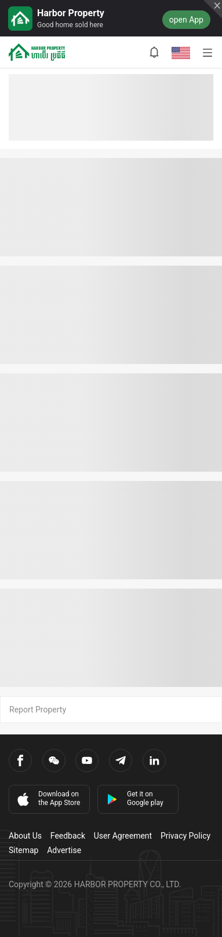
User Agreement (123, 835)
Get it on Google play (135, 798)
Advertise (64, 850)
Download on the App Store (47, 798)
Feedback (67, 835)
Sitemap (23, 850)
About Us (25, 835)
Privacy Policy (185, 835)
